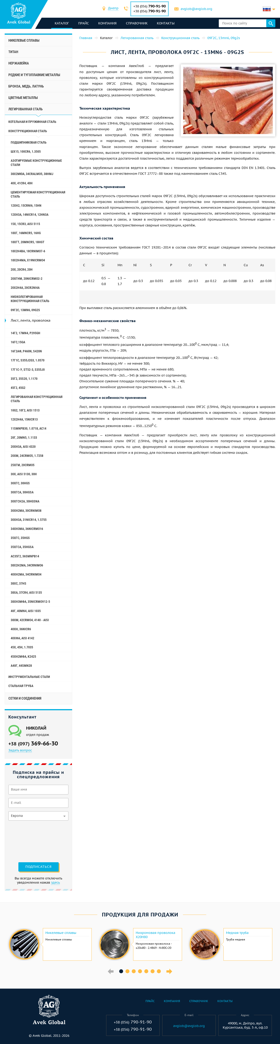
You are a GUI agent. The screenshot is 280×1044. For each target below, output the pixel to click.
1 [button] (121, 971)
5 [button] (146, 971)
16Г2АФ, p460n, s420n (26, 351)
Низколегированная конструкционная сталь (30, 299)
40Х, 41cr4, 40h (22, 183)
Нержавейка (18, 63)
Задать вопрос (20, 750)
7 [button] (159, 971)
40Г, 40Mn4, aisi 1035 (26, 611)
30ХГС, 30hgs (20, 483)
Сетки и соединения (24, 698)
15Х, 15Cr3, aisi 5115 (25, 224)
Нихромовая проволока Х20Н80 (155, 935)
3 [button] (134, 971)
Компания (107, 23)
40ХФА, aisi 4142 (22, 638)
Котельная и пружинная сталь (32, 122)
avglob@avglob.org (196, 9)
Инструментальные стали (29, 677)
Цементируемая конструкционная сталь (38, 194)
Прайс (83, 23)
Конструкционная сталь (27, 131)
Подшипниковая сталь (29, 142)
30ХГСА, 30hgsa (22, 492)
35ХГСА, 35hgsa (22, 547)
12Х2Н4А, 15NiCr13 (24, 419)
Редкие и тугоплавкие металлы (34, 75)
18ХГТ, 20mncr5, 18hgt (27, 242)
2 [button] (127, 971)
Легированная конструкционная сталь (36, 399)
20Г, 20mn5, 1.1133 (24, 437)
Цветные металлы (23, 98)
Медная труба (237, 933)
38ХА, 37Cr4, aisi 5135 (26, 592)
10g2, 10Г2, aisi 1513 (25, 410)
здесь (55, 882)
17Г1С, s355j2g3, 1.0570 (27, 360)
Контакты (166, 23)
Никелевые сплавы (23, 40)
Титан (13, 52)
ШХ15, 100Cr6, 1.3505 (26, 151)
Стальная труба (20, 686)
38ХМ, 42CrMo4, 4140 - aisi (30, 620)
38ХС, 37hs (18, 583)
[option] (50, 944)
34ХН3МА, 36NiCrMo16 (27, 529)
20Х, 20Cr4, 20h (22, 269)
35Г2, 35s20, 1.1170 (24, 379)
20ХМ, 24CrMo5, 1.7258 (27, 456)
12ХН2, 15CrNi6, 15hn (26, 205)
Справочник (137, 23)
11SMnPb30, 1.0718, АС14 (28, 428)
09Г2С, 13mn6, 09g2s (25, 310)
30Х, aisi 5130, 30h (24, 474)
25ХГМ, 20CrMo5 (22, 465)
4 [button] (140, 971)
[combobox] (113, 8)
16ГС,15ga (18, 342)
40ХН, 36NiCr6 (21, 629)
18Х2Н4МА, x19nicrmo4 (28, 260)
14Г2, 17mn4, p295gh (25, 333)
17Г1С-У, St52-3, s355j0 (28, 369)
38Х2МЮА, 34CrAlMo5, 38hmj (32, 174)
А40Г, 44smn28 (21, 665)
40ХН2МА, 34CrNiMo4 (26, 574)
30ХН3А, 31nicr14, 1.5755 (29, 520)
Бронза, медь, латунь (26, 86)
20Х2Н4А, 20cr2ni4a (25, 288)
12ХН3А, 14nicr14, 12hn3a (29, 214)
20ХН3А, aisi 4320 (23, 446)
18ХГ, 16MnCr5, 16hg (26, 233)
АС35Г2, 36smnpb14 (25, 556)
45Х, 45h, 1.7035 (22, 647)
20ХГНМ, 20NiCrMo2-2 (26, 278)
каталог (62, 23)
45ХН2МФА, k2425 (23, 656)
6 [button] (153, 971)
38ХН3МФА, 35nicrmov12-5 (30, 601)
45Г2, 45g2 (18, 388)
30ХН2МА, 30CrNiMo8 (26, 510)
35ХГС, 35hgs (20, 538)
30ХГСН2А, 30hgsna (25, 501)
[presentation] (27, 841)
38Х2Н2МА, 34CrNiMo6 (27, 565)
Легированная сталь (25, 109)
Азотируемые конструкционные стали (36, 163)
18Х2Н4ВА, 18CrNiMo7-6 (28, 251)
